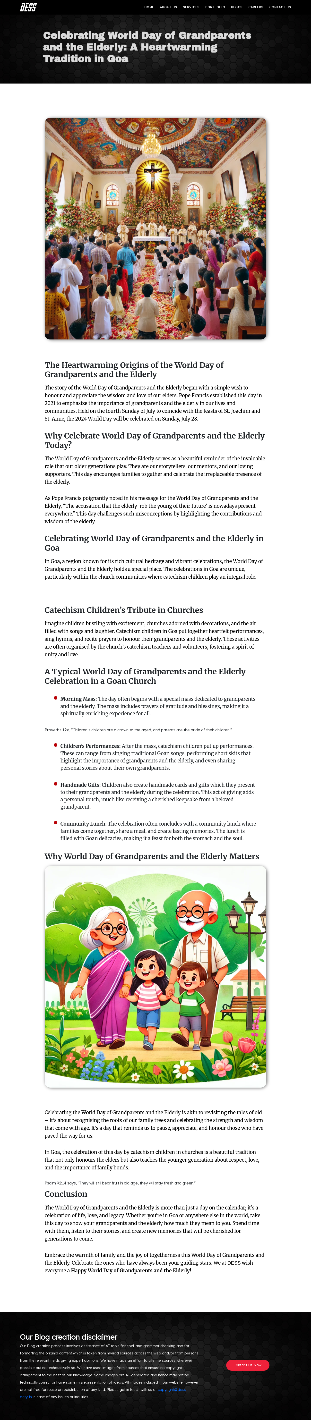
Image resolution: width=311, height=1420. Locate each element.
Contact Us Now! (247, 1365)
